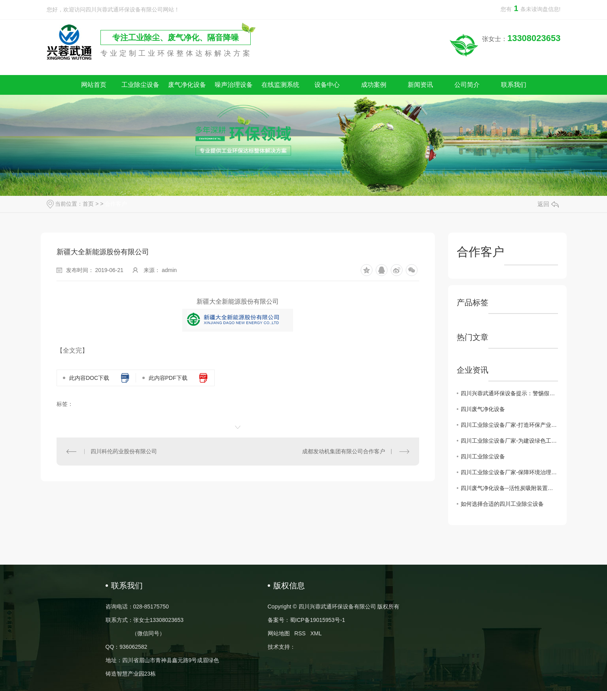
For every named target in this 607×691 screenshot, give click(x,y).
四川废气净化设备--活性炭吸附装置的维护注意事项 (509, 488)
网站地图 (279, 633)
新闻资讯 (420, 84)
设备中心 (327, 84)
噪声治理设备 (234, 84)
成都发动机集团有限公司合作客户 (343, 451)
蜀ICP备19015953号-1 (317, 620)
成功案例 (373, 84)
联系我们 (513, 84)
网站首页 (93, 84)
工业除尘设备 (140, 84)
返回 (548, 204)
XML (316, 633)
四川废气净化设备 (483, 409)
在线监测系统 (280, 84)
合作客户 (116, 204)
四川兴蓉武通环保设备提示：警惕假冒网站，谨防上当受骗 (509, 393)
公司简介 (467, 84)
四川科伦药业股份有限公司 (124, 451)
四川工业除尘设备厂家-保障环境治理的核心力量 (509, 472)
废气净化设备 (187, 84)
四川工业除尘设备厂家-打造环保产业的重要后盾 (509, 425)
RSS (300, 633)
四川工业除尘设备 (483, 456)
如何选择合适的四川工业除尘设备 (502, 504)
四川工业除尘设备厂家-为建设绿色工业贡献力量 (509, 441)
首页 (88, 204)
